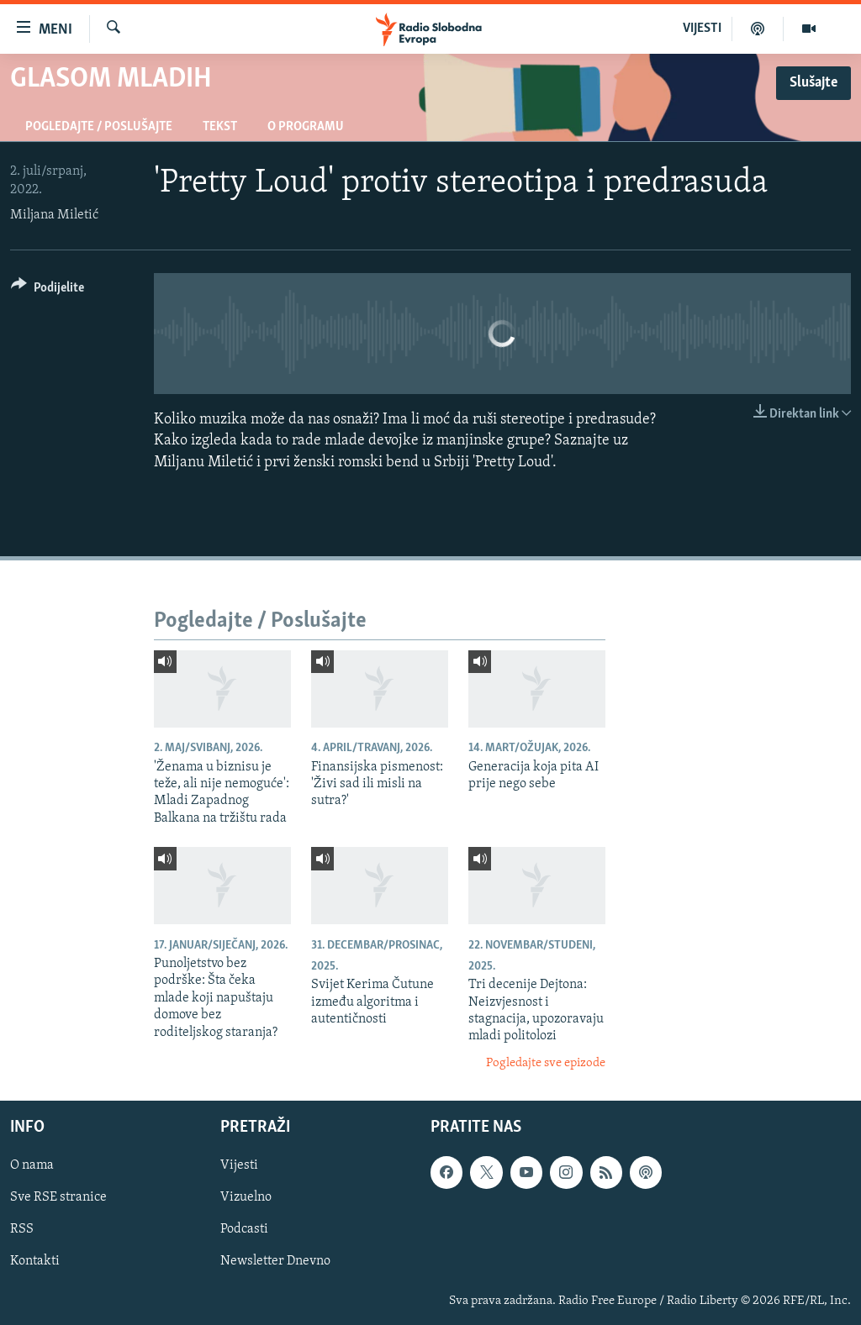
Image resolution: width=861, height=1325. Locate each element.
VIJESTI (702, 28)
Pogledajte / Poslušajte (98, 127)
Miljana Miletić (54, 215)
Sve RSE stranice (58, 1198)
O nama (32, 1166)
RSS (22, 1230)
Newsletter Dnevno (275, 1262)
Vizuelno (246, 1198)
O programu (305, 127)
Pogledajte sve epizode (545, 1063)
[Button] (47, 290)
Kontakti (35, 1262)
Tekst (220, 127)
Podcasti (244, 1230)
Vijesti (239, 1166)
